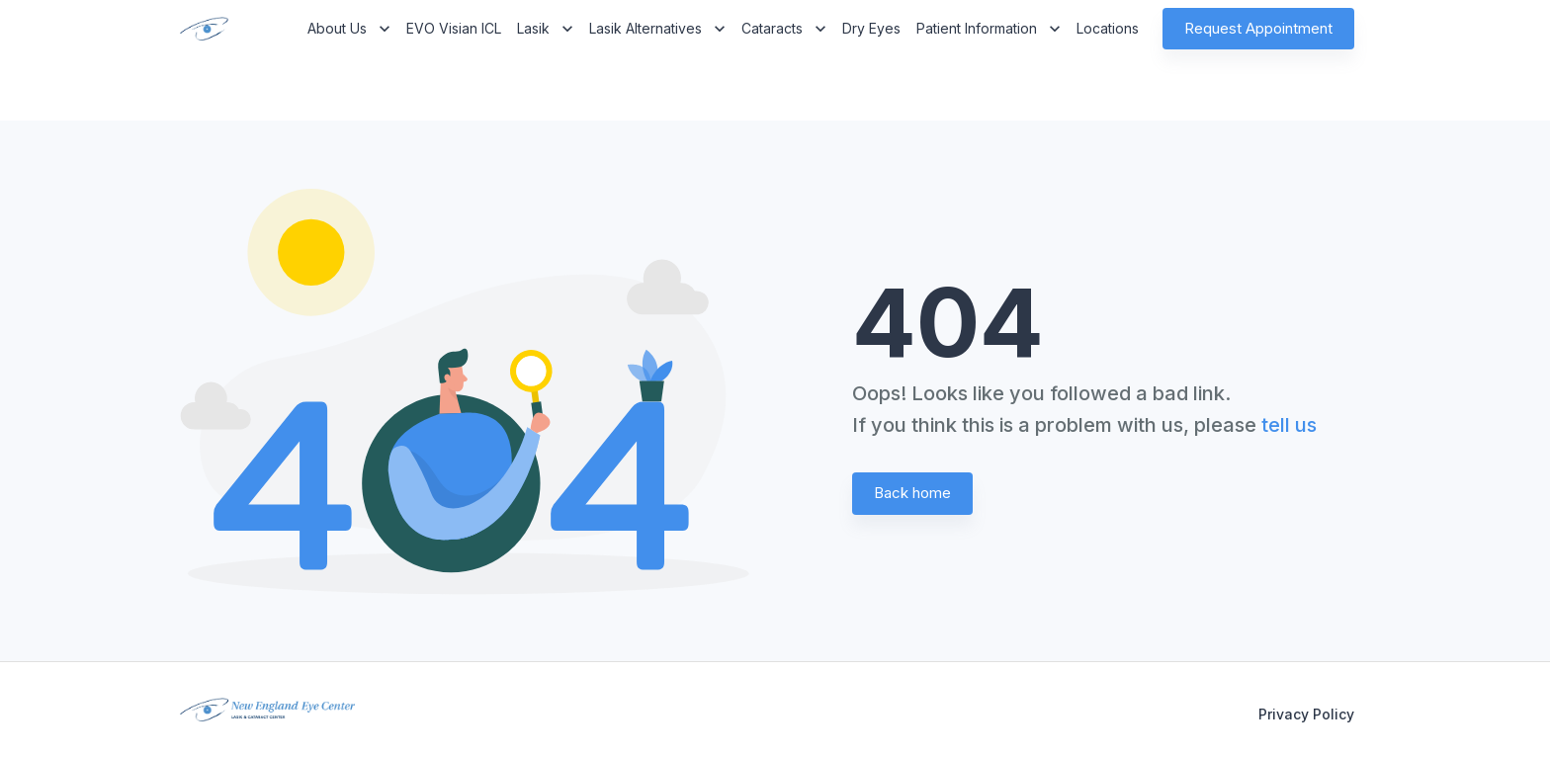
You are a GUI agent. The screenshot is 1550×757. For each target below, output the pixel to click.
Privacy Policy (1306, 714)
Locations (1108, 29)
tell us (1289, 425)
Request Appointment (1258, 28)
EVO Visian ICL (453, 29)
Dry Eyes (871, 29)
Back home (912, 493)
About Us (349, 29)
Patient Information (988, 29)
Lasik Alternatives (657, 29)
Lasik (545, 29)
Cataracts (783, 29)
